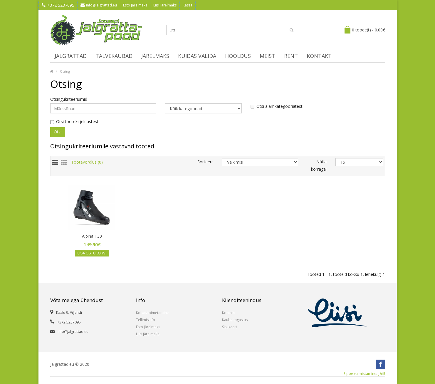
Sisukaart (229, 326)
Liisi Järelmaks (165, 5)
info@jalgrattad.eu (98, 5)
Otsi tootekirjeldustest (74, 121)
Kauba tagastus (235, 319)
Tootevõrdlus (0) (87, 162)
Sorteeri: (205, 162)
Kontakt (319, 55)
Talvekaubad (113, 55)
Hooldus (238, 55)
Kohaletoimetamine (152, 312)
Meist (267, 55)
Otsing (65, 71)
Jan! (364, 373)
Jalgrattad (71, 55)
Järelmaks (155, 55)
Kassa (187, 5)
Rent (291, 55)
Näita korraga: (319, 165)
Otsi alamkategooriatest (277, 106)
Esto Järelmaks (135, 5)
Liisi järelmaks (147, 333)
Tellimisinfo (145, 319)
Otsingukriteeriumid (68, 99)
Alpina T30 (92, 236)
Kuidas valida (197, 55)
